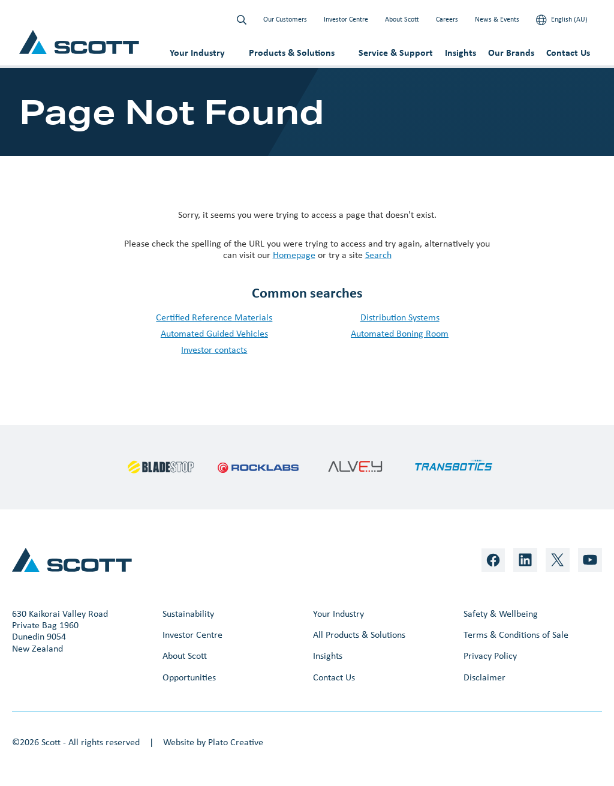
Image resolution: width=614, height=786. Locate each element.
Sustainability (188, 613)
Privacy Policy (490, 655)
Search (378, 254)
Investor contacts (214, 349)
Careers (447, 19)
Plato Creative (235, 742)
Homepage (294, 254)
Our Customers (285, 19)
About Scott (402, 19)
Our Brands (511, 52)
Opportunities (189, 677)
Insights (460, 52)
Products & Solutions (292, 52)
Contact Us (568, 52)
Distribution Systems (400, 317)
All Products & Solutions (359, 634)
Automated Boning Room (400, 333)
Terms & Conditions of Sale (515, 634)
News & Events (497, 19)
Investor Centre (346, 19)
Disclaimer (484, 677)
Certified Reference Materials (214, 317)
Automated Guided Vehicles (214, 333)
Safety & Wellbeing (500, 613)
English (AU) (562, 19)
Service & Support (396, 52)
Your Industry (197, 52)
